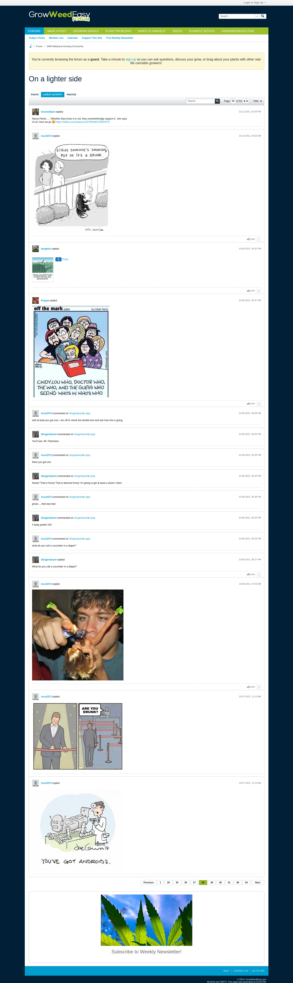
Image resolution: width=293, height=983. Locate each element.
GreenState (48, 111)
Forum (39, 46)
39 (211, 882)
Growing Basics (86, 31)
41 (229, 882)
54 (246, 882)
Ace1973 (46, 135)
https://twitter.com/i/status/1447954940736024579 (83, 122)
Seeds (177, 31)
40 (220, 882)
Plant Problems (118, 31)
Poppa (45, 300)
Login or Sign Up (255, 2)
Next (257, 882)
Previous (148, 882)
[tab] (35, 94)
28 (168, 882)
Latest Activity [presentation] (52, 94)
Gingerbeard (76, 413)
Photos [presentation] (71, 94)
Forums (34, 31)
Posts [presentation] (35, 94)
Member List (56, 38)
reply (87, 413)
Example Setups (202, 31)
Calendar (72, 38)
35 (177, 882)
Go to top (258, 971)
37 (194, 882)
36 (185, 882)
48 (237, 882)
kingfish (46, 248)
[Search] (239, 16)
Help (226, 971)
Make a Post (56, 31)
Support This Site (92, 38)
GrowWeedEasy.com (238, 31)
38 (203, 882)
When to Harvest (151, 31)
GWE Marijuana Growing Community (64, 46)
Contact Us (241, 971)
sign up (131, 59)
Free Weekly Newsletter (119, 38)
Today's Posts (37, 38)
